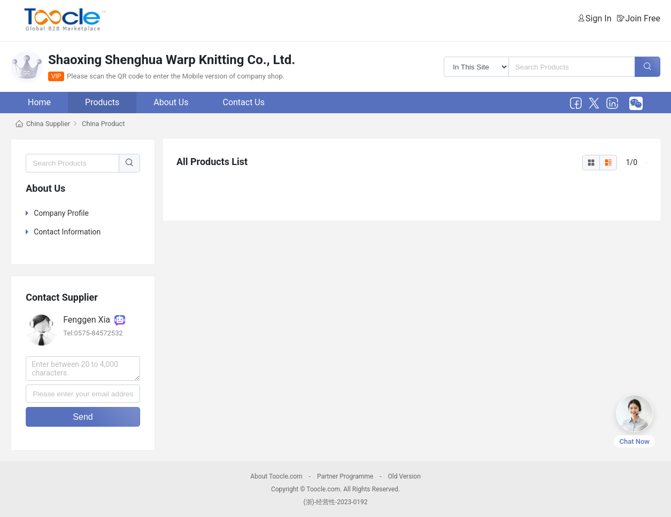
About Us (170, 102)
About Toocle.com (276, 476)
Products (102, 102)
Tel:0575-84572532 (93, 333)
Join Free (642, 18)
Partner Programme (345, 476)
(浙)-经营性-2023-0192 (335, 502)
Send (82, 416)
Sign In (598, 18)
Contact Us (243, 102)
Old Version (404, 476)
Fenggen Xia (94, 320)
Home (39, 102)
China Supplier (48, 124)
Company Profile (61, 213)
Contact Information (67, 232)
